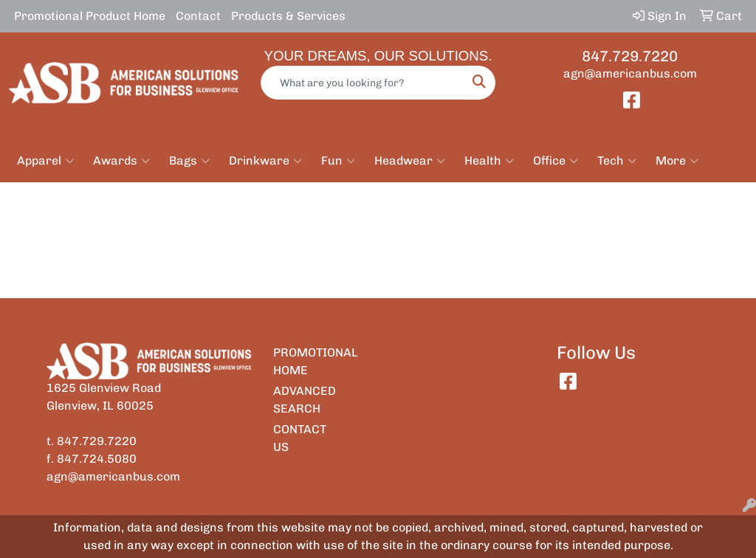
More (677, 161)
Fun (338, 161)
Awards (121, 161)
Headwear (409, 161)
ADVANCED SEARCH (299, 400)
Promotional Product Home (89, 16)
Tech (616, 161)
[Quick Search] (362, 83)
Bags (189, 161)
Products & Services (288, 16)
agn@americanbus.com (630, 73)
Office (555, 161)
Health (489, 161)
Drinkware (265, 161)
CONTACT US (299, 438)
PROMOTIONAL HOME (299, 361)
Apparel (45, 161)
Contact (198, 16)
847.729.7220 (630, 56)
